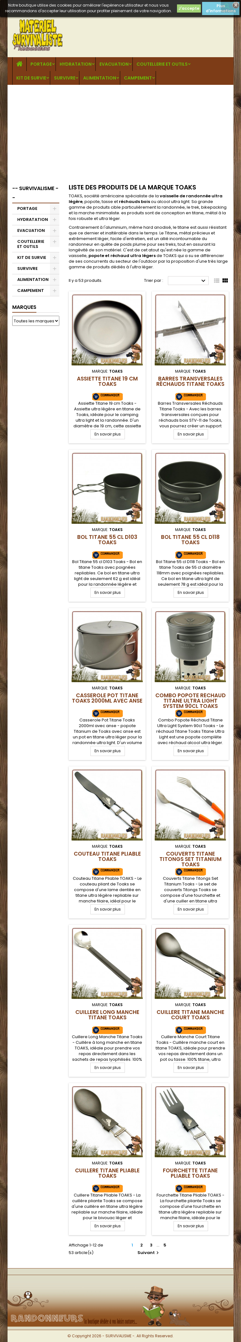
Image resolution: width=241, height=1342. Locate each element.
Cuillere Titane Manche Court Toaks (190, 1014)
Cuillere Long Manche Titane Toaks (107, 1014)
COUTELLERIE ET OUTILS (162, 64)
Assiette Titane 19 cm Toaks (107, 381)
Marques (24, 307)
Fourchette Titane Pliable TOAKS (190, 1173)
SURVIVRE (64, 78)
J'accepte (189, 8)
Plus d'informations (221, 8)
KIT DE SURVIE (31, 78)
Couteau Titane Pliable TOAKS (107, 856)
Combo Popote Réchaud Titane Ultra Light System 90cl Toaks (190, 701)
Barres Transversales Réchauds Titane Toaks (190, 381)
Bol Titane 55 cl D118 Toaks (190, 539)
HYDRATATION (76, 64)
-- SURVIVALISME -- (35, 193)
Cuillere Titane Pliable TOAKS (107, 1173)
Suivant (148, 1253)
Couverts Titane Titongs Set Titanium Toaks (190, 859)
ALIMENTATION (99, 78)
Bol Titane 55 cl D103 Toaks (107, 539)
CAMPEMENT (138, 78)
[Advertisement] (120, 132)
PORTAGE (41, 64)
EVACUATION (114, 64)
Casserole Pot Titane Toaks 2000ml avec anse (107, 698)
